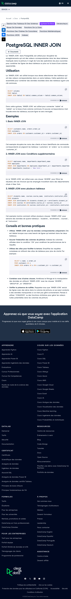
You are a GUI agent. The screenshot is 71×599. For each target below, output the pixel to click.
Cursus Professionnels (10, 372)
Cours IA (40, 398)
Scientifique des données (12, 460)
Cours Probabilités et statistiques (50, 420)
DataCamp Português (46, 541)
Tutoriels (40, 448)
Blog (39, 440)
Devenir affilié (42, 560)
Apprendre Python (9, 350)
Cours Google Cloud (45, 385)
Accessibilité (55, 588)
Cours (4, 380)
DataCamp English (44, 532)
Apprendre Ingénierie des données (15, 363)
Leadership (41, 523)
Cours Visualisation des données (50, 407)
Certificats (6, 455)
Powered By (59, 100)
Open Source (42, 457)
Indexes (25, 35)
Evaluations (6, 367)
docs (16, 18)
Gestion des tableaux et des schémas (22, 24)
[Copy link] (4, 25)
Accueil (8, 18)
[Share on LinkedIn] (4, 30)
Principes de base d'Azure (12, 486)
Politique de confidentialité (26, 585)
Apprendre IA (7, 354)
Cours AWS (41, 380)
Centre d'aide (42, 556)
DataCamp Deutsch (45, 545)
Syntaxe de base (47, 24)
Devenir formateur (44, 514)
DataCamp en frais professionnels (15, 523)
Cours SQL (41, 359)
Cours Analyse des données (48, 402)
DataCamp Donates (10, 527)
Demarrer (5, 431)
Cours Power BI (43, 363)
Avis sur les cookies (45, 585)
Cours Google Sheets (45, 389)
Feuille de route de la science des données (15, 386)
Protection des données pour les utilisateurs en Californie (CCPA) (25, 588)
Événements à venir (45, 435)
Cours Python (42, 350)
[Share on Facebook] (4, 35)
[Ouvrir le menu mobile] (68, 3)
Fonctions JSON (13, 35)
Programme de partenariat (12, 556)
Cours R (40, 354)
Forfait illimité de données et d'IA (15, 547)
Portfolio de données (45, 472)
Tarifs (4, 435)
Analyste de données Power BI (14, 477)
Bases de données (14, 27)
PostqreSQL (25, 18)
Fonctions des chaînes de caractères (22, 31)
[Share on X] (4, 39)
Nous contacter (43, 527)
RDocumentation (44, 462)
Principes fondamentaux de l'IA (14, 490)
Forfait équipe (7, 543)
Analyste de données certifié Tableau (17, 481)
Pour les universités (9, 514)
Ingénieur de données (10, 468)
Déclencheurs (62, 24)
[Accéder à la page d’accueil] (9, 3)
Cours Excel (42, 394)
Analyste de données (10, 464)
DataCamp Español (45, 536)
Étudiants (5, 506)
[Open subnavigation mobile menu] (6, 9)
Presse (40, 519)
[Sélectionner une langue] (61, 3)
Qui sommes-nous (44, 501)
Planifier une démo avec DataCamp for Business (53, 467)
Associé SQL (7, 473)
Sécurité (5, 440)
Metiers (40, 510)
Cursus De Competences (12, 376)
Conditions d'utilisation (35, 592)
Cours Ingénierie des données (49, 415)
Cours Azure (42, 376)
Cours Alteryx (42, 372)
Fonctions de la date (33, 27)
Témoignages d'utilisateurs (48, 506)
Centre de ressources (45, 431)
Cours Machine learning (46, 411)
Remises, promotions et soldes (14, 519)
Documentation (8, 444)
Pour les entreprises (10, 510)
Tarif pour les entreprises (12, 538)
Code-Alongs (42, 444)
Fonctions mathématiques (50, 31)
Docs (39, 453)
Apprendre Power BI (10, 359)
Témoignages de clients (11, 551)
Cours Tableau (43, 367)
